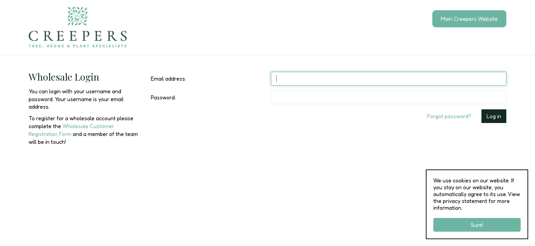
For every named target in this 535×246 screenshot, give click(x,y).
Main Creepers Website (469, 18)
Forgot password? (449, 116)
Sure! (477, 224)
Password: (163, 97)
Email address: (168, 78)
